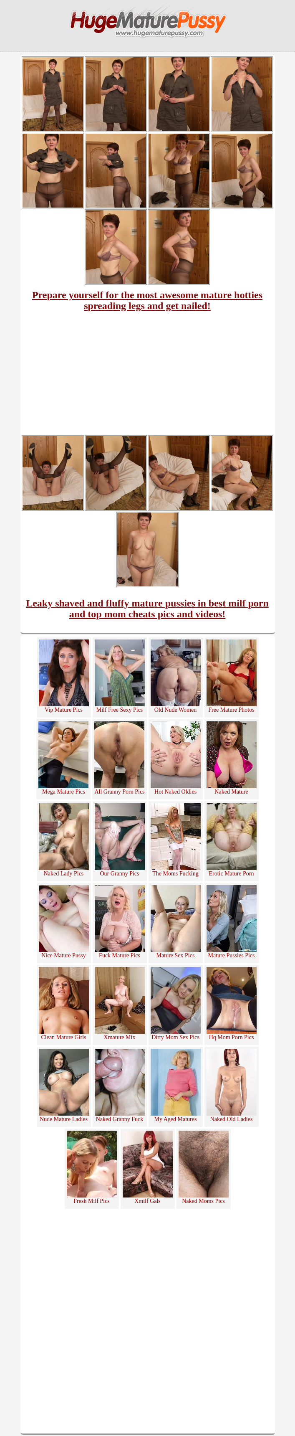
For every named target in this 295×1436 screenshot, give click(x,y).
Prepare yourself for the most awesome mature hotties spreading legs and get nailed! (147, 300)
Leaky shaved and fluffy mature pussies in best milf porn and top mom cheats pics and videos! (147, 608)
